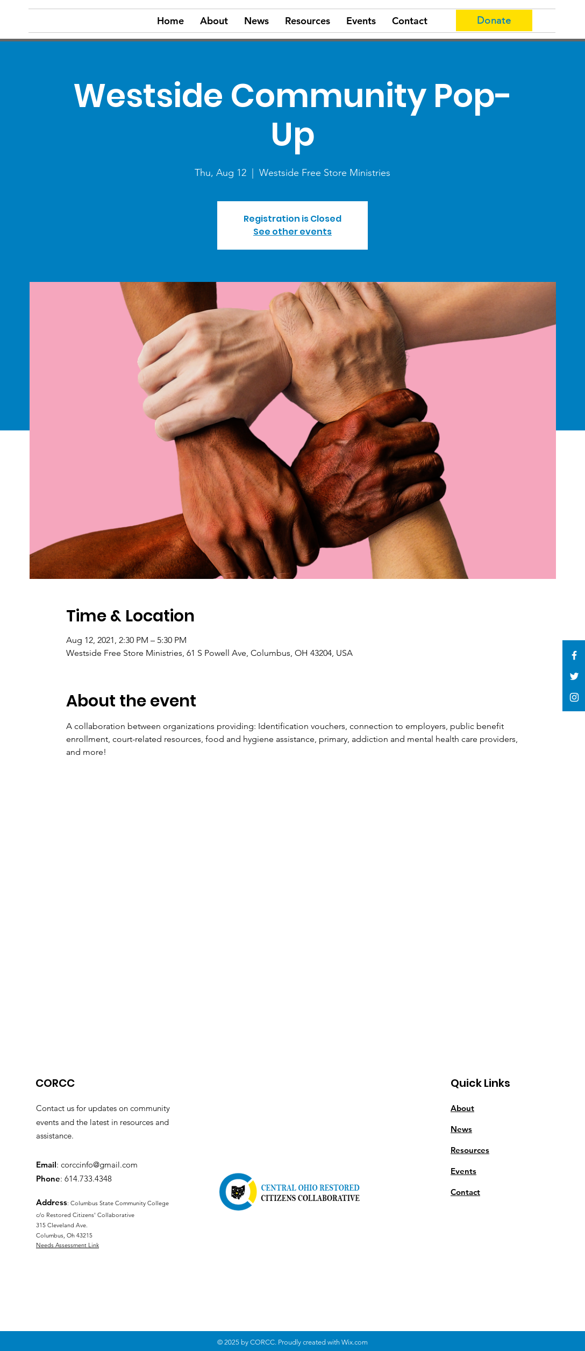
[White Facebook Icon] (574, 655)
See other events (292, 231)
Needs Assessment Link (67, 1245)
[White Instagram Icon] (574, 697)
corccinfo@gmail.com (99, 1164)
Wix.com (354, 1342)
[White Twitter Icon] (574, 676)
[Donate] (494, 20)
